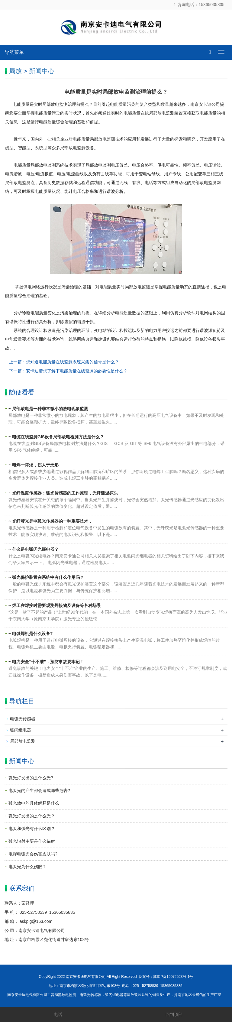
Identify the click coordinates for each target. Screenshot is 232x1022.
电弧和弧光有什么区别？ (31, 828)
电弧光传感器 (22, 718)
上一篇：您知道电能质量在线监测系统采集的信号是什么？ (64, 361)
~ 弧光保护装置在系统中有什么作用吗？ (46, 577)
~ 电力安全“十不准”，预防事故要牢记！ (46, 661)
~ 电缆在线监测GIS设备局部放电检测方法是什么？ (56, 436)
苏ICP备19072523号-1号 (173, 977)
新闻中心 (41, 70)
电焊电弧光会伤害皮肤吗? (32, 854)
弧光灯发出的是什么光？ (31, 815)
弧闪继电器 (20, 730)
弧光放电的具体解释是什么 (33, 803)
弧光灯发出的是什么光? (30, 777)
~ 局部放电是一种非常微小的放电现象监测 (48, 408)
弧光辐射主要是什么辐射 (31, 841)
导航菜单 (14, 52)
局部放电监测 (22, 741)
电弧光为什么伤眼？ (27, 866)
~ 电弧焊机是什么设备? (30, 633)
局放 (15, 70)
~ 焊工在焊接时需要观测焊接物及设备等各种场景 (54, 605)
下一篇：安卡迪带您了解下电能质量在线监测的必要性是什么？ (68, 370)
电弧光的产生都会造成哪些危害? (39, 790)
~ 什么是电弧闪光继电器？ (33, 549)
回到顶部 (174, 1014)
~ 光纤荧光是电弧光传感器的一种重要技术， (50, 521)
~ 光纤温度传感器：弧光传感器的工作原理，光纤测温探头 (63, 493)
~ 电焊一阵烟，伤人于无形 (33, 464)
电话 (58, 1014)
